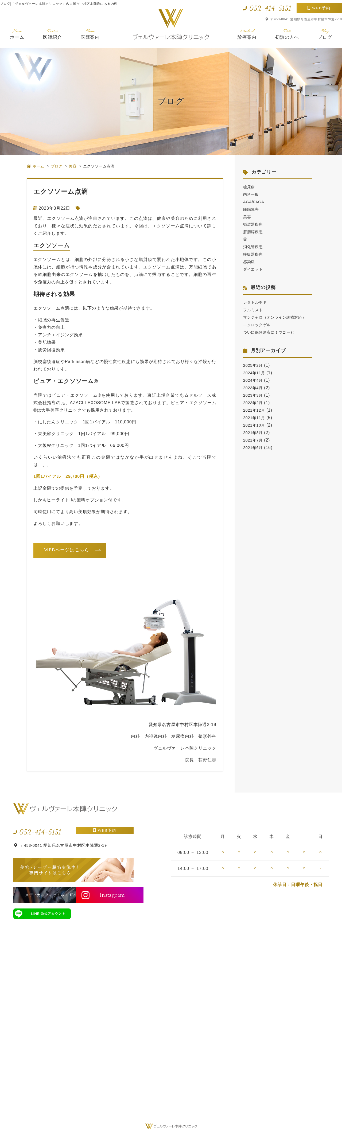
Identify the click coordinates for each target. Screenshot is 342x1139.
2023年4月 (254, 395)
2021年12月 (255, 417)
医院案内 (90, 34)
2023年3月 (254, 402)
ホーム (17, 34)
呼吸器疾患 (254, 254)
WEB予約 (321, 8)
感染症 (249, 261)
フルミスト (254, 309)
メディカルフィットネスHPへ (42, 895)
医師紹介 (52, 34)
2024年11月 (255, 380)
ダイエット (254, 269)
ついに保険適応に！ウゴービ (272, 339)
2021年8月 (254, 440)
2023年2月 (254, 410)
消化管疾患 (254, 246)
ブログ (325, 34)
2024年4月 (254, 387)
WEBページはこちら (67, 549)
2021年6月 (254, 455)
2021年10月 (255, 432)
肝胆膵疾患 (254, 231)
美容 (247, 216)
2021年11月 (255, 425)
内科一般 (252, 194)
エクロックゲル (259, 332)
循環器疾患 (254, 224)
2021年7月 (254, 447)
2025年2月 (254, 372)
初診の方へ (287, 34)
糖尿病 (249, 187)
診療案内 (247, 34)
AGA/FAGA (254, 202)
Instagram (107, 895)
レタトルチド (256, 302)
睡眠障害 (252, 209)
